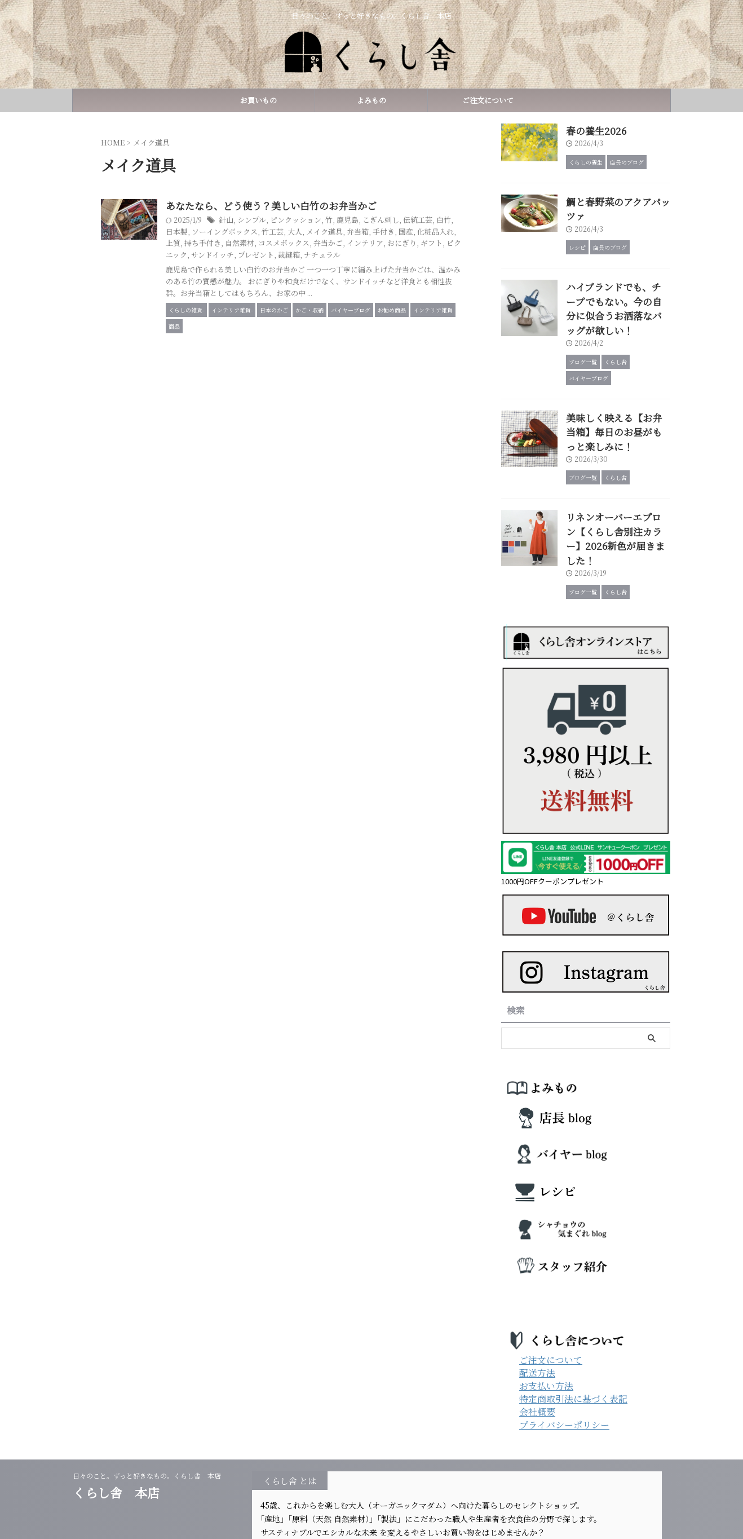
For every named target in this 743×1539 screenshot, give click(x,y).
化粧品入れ (274, 244)
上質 (301, 244)
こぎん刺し (427, 221)
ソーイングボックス (311, 232)
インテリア (239, 255)
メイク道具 (405, 232)
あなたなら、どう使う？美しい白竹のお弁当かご (321, 206)
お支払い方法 (546, 1324)
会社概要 (537, 1350)
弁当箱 (436, 232)
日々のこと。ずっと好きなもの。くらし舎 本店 (150, 1414)
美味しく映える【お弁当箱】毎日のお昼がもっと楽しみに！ (617, 392)
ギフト (301, 255)
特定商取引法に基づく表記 (573, 1337)
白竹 (246, 232)
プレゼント (413, 255)
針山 (282, 221)
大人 (377, 232)
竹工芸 (356, 232)
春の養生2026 (591, 129)
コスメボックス (404, 244)
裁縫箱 (444, 255)
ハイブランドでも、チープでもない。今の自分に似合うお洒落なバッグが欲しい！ (617, 281)
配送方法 (537, 1311)
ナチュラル (239, 266)
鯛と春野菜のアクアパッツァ (617, 199)
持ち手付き (329, 244)
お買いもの (258, 100)
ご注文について (484, 100)
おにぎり (273, 255)
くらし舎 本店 (122, 1431)
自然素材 (363, 244)
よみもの (371, 100)
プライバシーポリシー (564, 1363)
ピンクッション (347, 221)
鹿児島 (396, 221)
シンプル (306, 221)
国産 (246, 244)
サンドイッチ (372, 255)
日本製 (267, 232)
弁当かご (445, 244)
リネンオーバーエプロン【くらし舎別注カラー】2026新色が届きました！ (617, 486)
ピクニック (332, 255)
